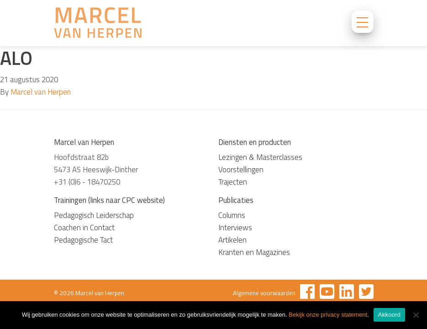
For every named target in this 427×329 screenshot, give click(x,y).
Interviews (235, 227)
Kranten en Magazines (254, 252)
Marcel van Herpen (41, 92)
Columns (231, 215)
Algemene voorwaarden (264, 292)
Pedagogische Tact (83, 240)
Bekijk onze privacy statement (328, 314)
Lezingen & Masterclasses (260, 157)
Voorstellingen (241, 169)
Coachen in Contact (84, 227)
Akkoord (389, 314)
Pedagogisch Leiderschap (94, 215)
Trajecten (232, 182)
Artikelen (232, 240)
